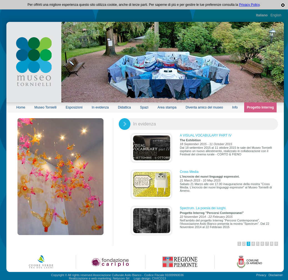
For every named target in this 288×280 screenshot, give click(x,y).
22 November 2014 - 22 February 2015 (206, 216)
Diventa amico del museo (204, 107)
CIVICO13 (159, 278)
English (276, 15)
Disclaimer (276, 275)
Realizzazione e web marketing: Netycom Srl (99, 278)
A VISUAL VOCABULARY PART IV (206, 135)
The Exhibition (190, 140)
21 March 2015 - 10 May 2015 (200, 180)
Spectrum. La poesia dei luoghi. (203, 208)
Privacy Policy (249, 5)
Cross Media (189, 172)
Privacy (261, 275)
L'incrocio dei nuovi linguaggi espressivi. (209, 176)
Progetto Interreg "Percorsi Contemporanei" (212, 213)
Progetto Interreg (260, 107)
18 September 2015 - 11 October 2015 (206, 144)
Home (20, 107)
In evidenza (100, 107)
